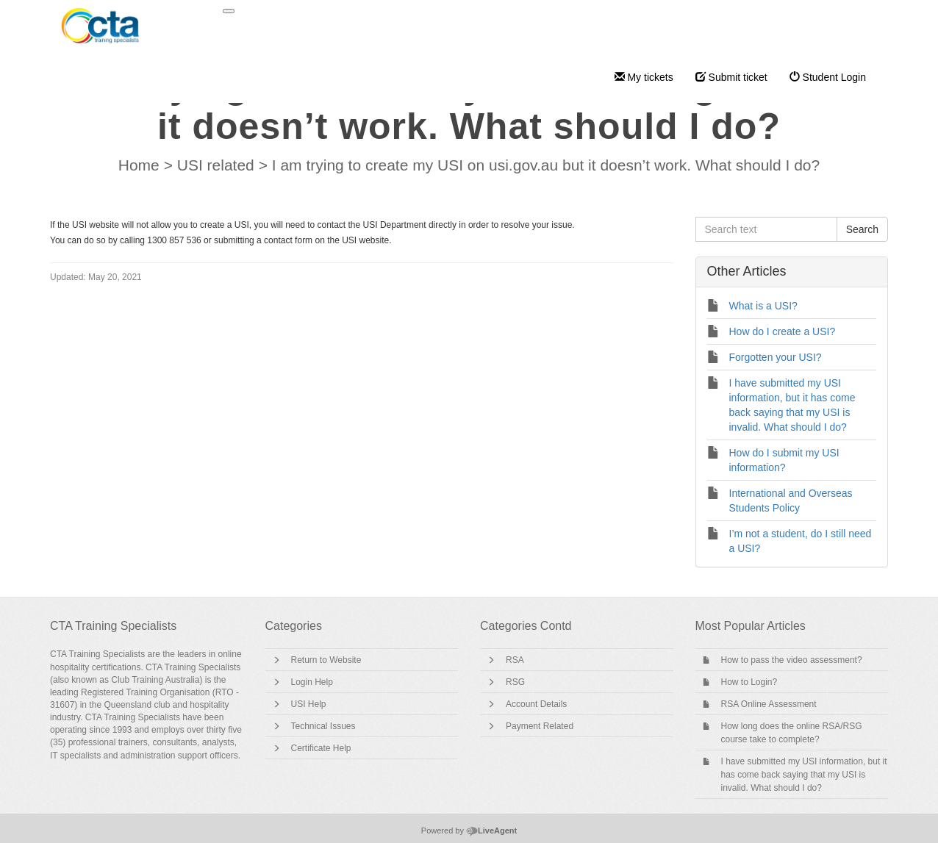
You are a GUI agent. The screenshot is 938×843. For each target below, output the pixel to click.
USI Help (308, 704)
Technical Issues (323, 726)
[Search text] (766, 229)
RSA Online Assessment (769, 704)
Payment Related (539, 726)
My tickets (644, 77)
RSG (515, 682)
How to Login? (749, 682)
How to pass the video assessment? (791, 660)
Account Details (536, 704)
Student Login (828, 77)
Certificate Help (321, 748)
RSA (515, 660)
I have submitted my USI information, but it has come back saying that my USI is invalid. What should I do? (804, 774)
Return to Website (326, 660)
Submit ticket (731, 77)
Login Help (312, 682)
